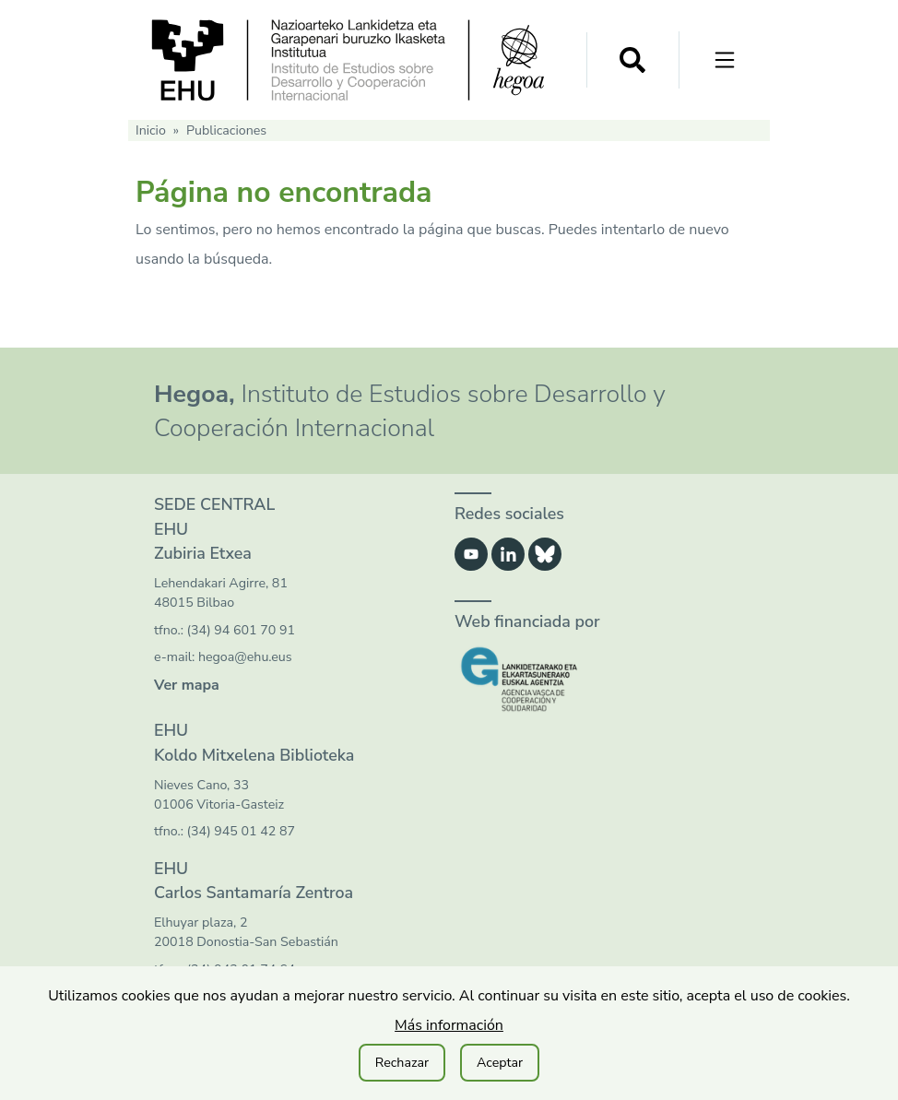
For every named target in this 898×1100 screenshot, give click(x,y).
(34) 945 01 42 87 (241, 831)
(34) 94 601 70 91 (241, 630)
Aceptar (500, 1062)
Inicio (151, 130)
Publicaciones (226, 130)
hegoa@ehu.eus (245, 657)
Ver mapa (186, 685)
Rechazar (402, 1062)
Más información (449, 1025)
